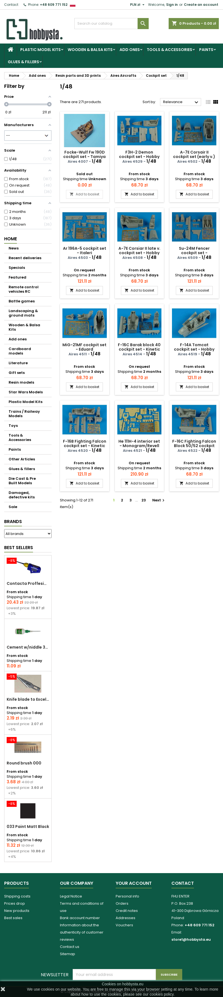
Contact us (69, 946)
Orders (122, 903)
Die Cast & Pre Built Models (22, 481)
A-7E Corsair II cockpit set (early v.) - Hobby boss (194, 156)
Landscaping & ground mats (23, 313)
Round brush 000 (24, 763)
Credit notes (127, 910)
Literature (18, 363)
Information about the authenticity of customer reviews (81, 932)
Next (159, 500)
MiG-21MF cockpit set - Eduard (84, 347)
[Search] (111, 23)
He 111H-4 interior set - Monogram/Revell (139, 443)
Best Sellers (18, 547)
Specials (17, 267)
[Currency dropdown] (138, 4)
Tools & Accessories (169, 49)
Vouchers (124, 925)
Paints (206, 49)
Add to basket (84, 194)
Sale (13, 506)
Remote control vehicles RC (24, 289)
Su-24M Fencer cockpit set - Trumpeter (194, 253)
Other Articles (22, 459)
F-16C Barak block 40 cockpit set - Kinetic (139, 347)
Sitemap (67, 954)
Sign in (172, 4)
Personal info (127, 896)
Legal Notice (71, 896)
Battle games (22, 301)
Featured (17, 277)
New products (16, 910)
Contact (11, 4)
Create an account (201, 4)
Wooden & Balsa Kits (90, 49)
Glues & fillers (23, 62)
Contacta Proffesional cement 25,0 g (28, 583)
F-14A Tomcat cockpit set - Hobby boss (194, 349)
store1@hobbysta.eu (191, 939)
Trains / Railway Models (24, 414)
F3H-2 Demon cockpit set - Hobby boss (139, 156)
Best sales (13, 917)
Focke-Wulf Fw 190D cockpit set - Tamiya (84, 154)
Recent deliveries (25, 258)
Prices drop (14, 903)
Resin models (21, 382)
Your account (134, 883)
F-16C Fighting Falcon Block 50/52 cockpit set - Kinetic (194, 445)
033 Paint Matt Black (28, 826)
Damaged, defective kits (22, 495)
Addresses (125, 917)
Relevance (181, 102)
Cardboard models (20, 351)
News (14, 248)
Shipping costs (17, 896)
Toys (13, 425)
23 (143, 500)
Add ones (130, 49)
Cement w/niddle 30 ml (28, 647)
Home (10, 239)
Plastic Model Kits (40, 49)
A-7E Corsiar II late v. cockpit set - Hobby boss (139, 253)
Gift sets (17, 372)
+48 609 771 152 (53, 4)
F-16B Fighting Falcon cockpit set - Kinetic (84, 443)
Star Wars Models (26, 392)
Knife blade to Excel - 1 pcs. (28, 699)
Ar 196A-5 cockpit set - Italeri (84, 251)
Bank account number (80, 917)
